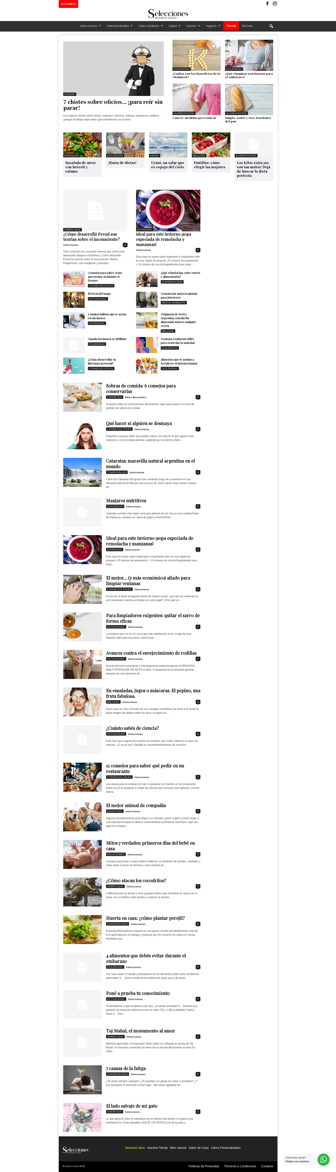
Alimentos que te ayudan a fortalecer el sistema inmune (179, 361)
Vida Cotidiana (151, 25)
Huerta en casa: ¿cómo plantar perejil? (145, 918)
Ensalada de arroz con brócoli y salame (80, 166)
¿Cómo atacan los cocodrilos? (136, 880)
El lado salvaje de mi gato (131, 1106)
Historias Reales (120, 25)
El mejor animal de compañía (136, 805)
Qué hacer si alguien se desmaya (139, 423)
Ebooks (247, 25)
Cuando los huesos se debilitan (107, 339)
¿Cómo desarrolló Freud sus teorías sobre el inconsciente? (91, 236)
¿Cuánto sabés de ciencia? (132, 728)
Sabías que (72, 229)
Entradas (71, 155)
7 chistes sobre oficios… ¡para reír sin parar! (113, 104)
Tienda (231, 25)
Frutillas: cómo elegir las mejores (209, 164)
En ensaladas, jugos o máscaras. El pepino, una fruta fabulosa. (153, 693)
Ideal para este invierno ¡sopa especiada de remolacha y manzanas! (163, 239)
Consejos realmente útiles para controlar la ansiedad (178, 341)
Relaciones (115, 854)
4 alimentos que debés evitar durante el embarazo (146, 958)
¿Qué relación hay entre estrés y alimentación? (180, 274)
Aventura (114, 1111)
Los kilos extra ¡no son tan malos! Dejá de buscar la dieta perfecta (253, 169)
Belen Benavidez (135, 397)
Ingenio (213, 25)
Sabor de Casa (198, 1147)
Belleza (199, 155)
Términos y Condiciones (240, 1166)
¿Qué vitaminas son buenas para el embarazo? (249, 75)
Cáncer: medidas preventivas (194, 118)
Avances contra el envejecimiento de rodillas (151, 653)
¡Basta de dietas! (122, 162)
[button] (271, 26)
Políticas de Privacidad (204, 1166)
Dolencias (181, 69)
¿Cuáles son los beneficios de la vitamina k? (196, 75)
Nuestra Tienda (157, 1147)
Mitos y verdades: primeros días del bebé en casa (150, 845)
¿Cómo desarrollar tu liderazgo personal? (102, 361)
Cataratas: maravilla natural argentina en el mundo (150, 463)
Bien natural (178, 1147)
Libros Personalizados (226, 1147)
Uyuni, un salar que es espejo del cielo (167, 164)
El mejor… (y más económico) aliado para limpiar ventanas (148, 580)
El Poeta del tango (99, 293)
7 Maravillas (116, 472)
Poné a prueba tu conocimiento (138, 993)
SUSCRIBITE (68, 4)
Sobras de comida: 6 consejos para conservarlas (141, 388)
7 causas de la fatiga (126, 1068)
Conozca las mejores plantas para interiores (179, 295)
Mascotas (114, 811)
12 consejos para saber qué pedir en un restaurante (145, 768)
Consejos (114, 397)
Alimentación (184, 113)
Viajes (154, 155)
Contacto (267, 1166)
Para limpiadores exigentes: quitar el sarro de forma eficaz (153, 618)
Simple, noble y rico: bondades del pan (248, 119)
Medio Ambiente (173, 302)
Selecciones (90, 25)
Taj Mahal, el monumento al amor (140, 1031)
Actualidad (97, 298)
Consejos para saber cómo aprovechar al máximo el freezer (105, 276)
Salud (175, 25)
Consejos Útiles (101, 285)
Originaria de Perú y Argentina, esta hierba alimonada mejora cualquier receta (178, 320)
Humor (193, 25)
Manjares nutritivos (126, 500)
